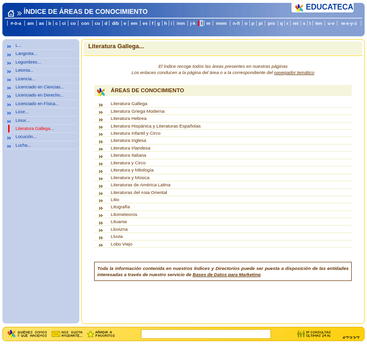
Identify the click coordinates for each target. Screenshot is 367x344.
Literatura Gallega (129, 103)
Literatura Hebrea (129, 118)
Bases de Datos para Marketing (226, 274)
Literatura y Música (130, 177)
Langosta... (26, 53)
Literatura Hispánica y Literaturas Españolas (156, 126)
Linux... (23, 120)
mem (221, 23)
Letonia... (24, 70)
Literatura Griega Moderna (138, 111)
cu (97, 23)
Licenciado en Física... (37, 103)
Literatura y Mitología (132, 169)
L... (19, 45)
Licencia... (25, 78)
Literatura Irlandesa (131, 147)
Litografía (120, 206)
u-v (330, 23)
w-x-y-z (349, 23)
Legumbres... (28, 62)
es (145, 23)
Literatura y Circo (128, 162)
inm (181, 23)
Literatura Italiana (128, 155)
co (73, 23)
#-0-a (16, 23)
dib (115, 23)
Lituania (119, 221)
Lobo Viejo (121, 244)
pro (271, 23)
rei (296, 23)
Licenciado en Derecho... (40, 95)
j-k (192, 23)
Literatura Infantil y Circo (136, 133)
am (30, 23)
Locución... (26, 136)
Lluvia (117, 236)
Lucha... (23, 145)
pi (261, 23)
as (41, 23)
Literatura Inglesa (128, 140)
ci (64, 23)
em (134, 23)
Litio (115, 199)
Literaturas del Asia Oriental (139, 192)
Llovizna (119, 229)
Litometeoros (124, 214)
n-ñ (236, 23)
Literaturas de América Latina (141, 184)
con (85, 23)
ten (318, 23)
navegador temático (294, 72)
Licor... (22, 111)
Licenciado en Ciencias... (40, 87)
